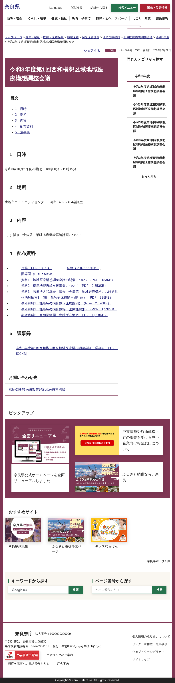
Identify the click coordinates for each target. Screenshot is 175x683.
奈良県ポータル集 (158, 561)
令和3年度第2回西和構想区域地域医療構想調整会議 (149, 162)
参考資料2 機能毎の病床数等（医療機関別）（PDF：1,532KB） (69, 309)
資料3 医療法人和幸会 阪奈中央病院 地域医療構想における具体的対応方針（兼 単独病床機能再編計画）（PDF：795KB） (69, 294)
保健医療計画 (90, 37)
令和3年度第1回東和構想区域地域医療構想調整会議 (149, 109)
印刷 (112, 50)
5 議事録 (22, 132)
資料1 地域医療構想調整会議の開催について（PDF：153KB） (68, 280)
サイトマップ (141, 659)
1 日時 (21, 109)
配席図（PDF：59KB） (38, 274)
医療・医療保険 (53, 37)
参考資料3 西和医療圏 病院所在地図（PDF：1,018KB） (64, 315)
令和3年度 (162, 37)
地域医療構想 (111, 37)
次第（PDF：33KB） (36, 268)
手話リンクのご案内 (60, 655)
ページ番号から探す (113, 581)
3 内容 (21, 120)
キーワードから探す (30, 581)
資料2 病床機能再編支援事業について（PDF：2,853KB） (64, 286)
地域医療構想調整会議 (137, 37)
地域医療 (73, 37)
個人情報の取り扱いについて (151, 636)
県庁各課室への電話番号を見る (28, 663)
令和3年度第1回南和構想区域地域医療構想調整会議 (149, 91)
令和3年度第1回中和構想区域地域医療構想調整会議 (149, 127)
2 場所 (21, 114)
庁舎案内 (63, 663)
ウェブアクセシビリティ (148, 651)
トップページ (13, 37)
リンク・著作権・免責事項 (149, 644)
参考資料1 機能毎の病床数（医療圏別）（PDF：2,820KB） (66, 303)
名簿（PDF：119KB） (83, 268)
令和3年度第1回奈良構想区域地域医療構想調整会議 (149, 144)
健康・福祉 (32, 37)
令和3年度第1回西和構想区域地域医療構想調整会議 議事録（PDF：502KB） (67, 351)
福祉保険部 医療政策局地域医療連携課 (38, 389)
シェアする (92, 50)
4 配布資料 (24, 126)
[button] (53, 7)
